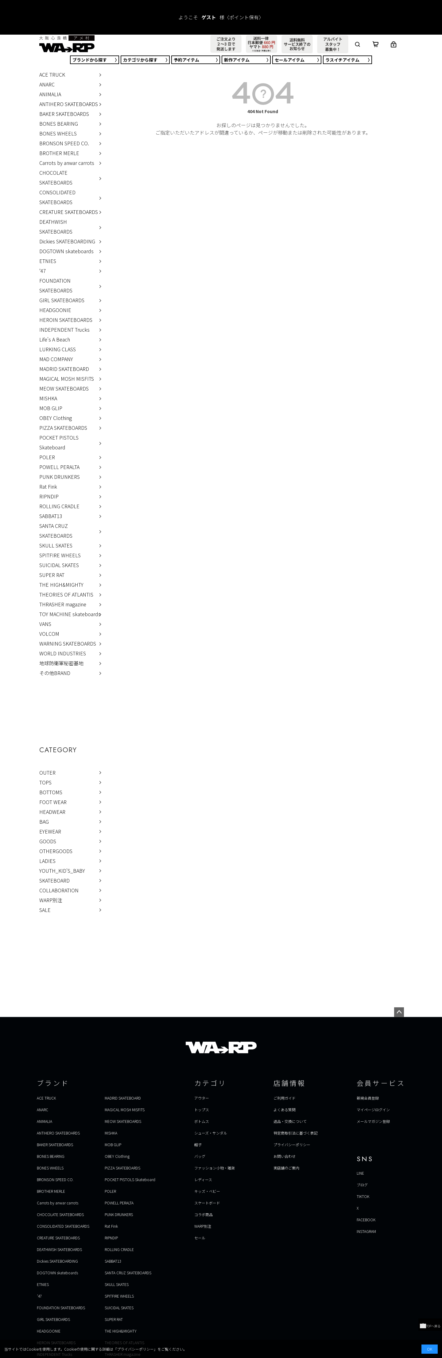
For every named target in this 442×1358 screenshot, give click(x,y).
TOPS (45, 782)
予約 (186, 60)
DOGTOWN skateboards (66, 251)
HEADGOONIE (55, 310)
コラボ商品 (203, 1214)
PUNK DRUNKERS (59, 476)
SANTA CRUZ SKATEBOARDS (55, 530)
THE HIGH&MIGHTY (61, 584)
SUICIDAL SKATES (59, 565)
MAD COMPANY (56, 359)
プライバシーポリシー (291, 1144)
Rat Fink (48, 486)
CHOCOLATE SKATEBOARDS (55, 177)
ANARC (47, 84)
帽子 (198, 1144)
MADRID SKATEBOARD (64, 368)
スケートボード (207, 1202)
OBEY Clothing (55, 418)
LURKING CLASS (57, 349)
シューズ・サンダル (210, 1132)
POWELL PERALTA (59, 467)
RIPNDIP (49, 496)
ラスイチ (342, 60)
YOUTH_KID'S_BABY (62, 870)
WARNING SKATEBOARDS (67, 643)
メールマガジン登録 (373, 1121)
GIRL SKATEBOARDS (61, 300)
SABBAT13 (50, 516)
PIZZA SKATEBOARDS (63, 427)
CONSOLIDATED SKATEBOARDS (57, 197)
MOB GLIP (50, 408)
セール (289, 60)
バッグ (199, 1156)
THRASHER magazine (62, 604)
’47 (42, 270)
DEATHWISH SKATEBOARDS (55, 226)
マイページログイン (373, 1109)
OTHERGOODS (55, 851)
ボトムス (201, 1121)
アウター (201, 1098)
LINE (360, 1173)
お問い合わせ (284, 1156)
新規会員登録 (368, 1098)
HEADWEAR (52, 811)
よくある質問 (284, 1109)
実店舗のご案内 (286, 1167)
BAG (44, 821)
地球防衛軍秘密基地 (61, 663)
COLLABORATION (59, 890)
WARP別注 (50, 900)
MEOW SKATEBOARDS (64, 388)
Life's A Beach (54, 339)
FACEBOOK (366, 1219)
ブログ (362, 1184)
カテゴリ (140, 60)
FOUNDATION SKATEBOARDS (55, 285)
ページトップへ (399, 1012)
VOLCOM (49, 633)
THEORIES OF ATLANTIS (66, 594)
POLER (47, 457)
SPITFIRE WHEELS (60, 555)
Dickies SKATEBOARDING (67, 241)
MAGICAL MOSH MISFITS (66, 378)
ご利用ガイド (284, 1098)
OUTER (47, 772)
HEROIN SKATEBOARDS (65, 319)
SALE (45, 910)
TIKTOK (363, 1196)
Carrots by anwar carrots (66, 162)
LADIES (47, 860)
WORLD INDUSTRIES (62, 653)
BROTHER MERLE (59, 153)
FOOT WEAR (53, 802)
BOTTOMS (50, 792)
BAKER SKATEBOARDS (64, 113)
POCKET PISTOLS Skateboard (59, 442)
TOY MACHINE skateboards (70, 614)
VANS (45, 624)
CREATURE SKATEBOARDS (68, 212)
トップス (201, 1109)
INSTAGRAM (366, 1231)
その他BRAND (54, 673)
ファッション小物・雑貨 (214, 1167)
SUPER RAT (51, 574)
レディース (203, 1179)
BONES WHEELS (58, 133)
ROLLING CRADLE (59, 506)
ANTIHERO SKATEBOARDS (68, 104)
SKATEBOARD (54, 880)
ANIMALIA (50, 94)
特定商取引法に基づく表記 (295, 1132)
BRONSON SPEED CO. (64, 143)
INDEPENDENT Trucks (64, 329)
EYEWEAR (50, 831)
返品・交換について (290, 1121)
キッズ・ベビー (207, 1191)
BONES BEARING (58, 123)
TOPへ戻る (430, 1326)
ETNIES (47, 261)
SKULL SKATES (55, 545)
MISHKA (48, 398)
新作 (237, 60)
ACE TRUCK (52, 74)
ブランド (89, 60)
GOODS (47, 841)
